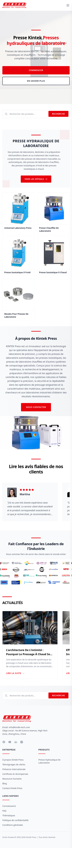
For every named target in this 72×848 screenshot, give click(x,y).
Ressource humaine (11, 778)
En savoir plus (36, 80)
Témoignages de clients (13, 764)
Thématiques (8, 815)
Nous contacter (36, 407)
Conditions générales (12, 825)
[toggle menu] (68, 5)
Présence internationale (13, 769)
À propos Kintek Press (13, 759)
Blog (4, 783)
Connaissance (9, 806)
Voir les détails (36, 179)
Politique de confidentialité (15, 820)
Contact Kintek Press (12, 788)
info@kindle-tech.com (19, 727)
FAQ (4, 810)
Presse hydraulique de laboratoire (49, 761)
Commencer (36, 70)
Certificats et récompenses (15, 774)
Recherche (58, 113)
